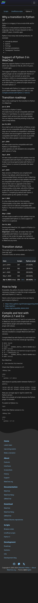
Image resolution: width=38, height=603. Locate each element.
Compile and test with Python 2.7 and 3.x (16, 93)
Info (5, 554)
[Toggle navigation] (34, 3)
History (6, 474)
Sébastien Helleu (23, 568)
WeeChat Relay (9, 495)
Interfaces (7, 466)
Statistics (7, 550)
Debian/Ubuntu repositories (13, 520)
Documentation (10, 487)
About (6, 458)
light (29, 570)
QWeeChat (7, 499)
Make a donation (9, 453)
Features (7, 462)
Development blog (10, 558)
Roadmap (7, 546)
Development (10, 542)
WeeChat (7, 491)
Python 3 (29, 11)
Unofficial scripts (17, 11)
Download (8, 504)
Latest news (8, 445)
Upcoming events (10, 449)
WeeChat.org (8, 482)
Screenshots (8, 470)
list (23, 280)
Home (6, 441)
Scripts (6, 11)
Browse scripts (9, 529)
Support (6, 478)
